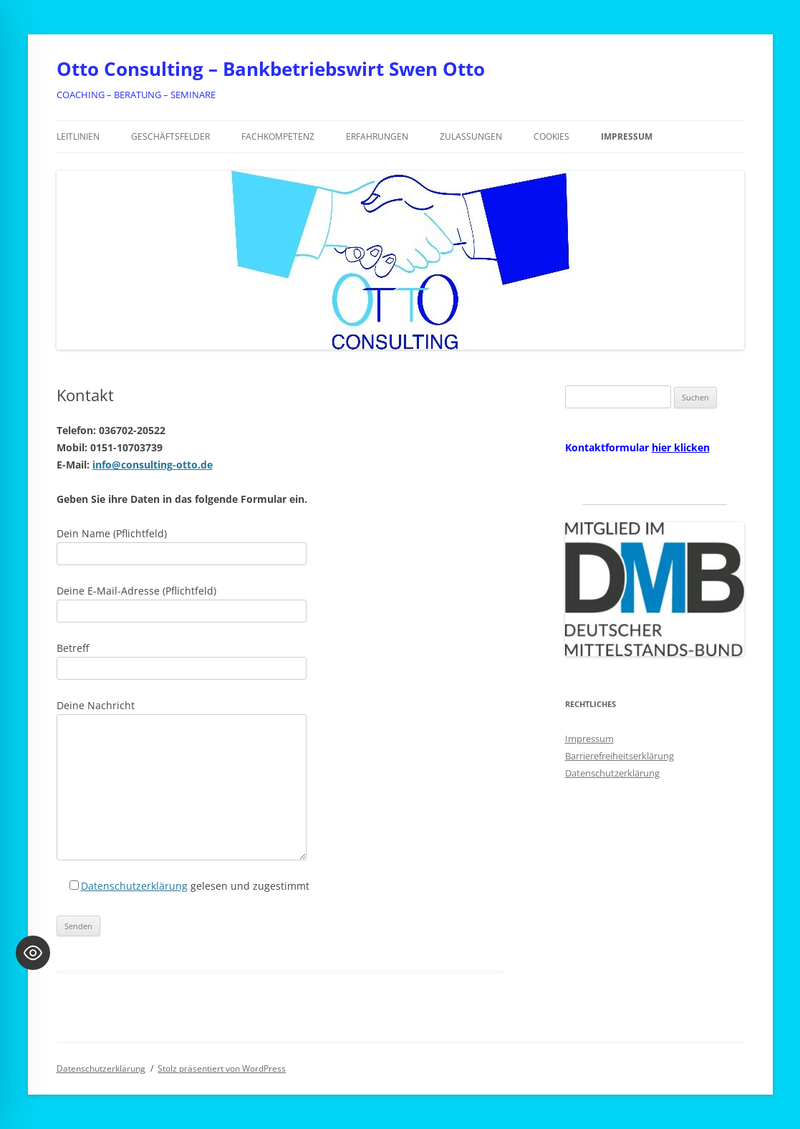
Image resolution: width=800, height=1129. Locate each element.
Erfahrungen (377, 136)
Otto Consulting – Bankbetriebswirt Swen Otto (271, 69)
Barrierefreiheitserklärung (619, 755)
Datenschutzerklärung (134, 886)
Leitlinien (78, 136)
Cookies (551, 136)
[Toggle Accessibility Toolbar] (33, 952)
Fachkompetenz (277, 136)
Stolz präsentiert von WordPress (222, 1068)
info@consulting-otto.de (152, 464)
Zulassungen (471, 136)
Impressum (626, 136)
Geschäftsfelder (170, 136)
